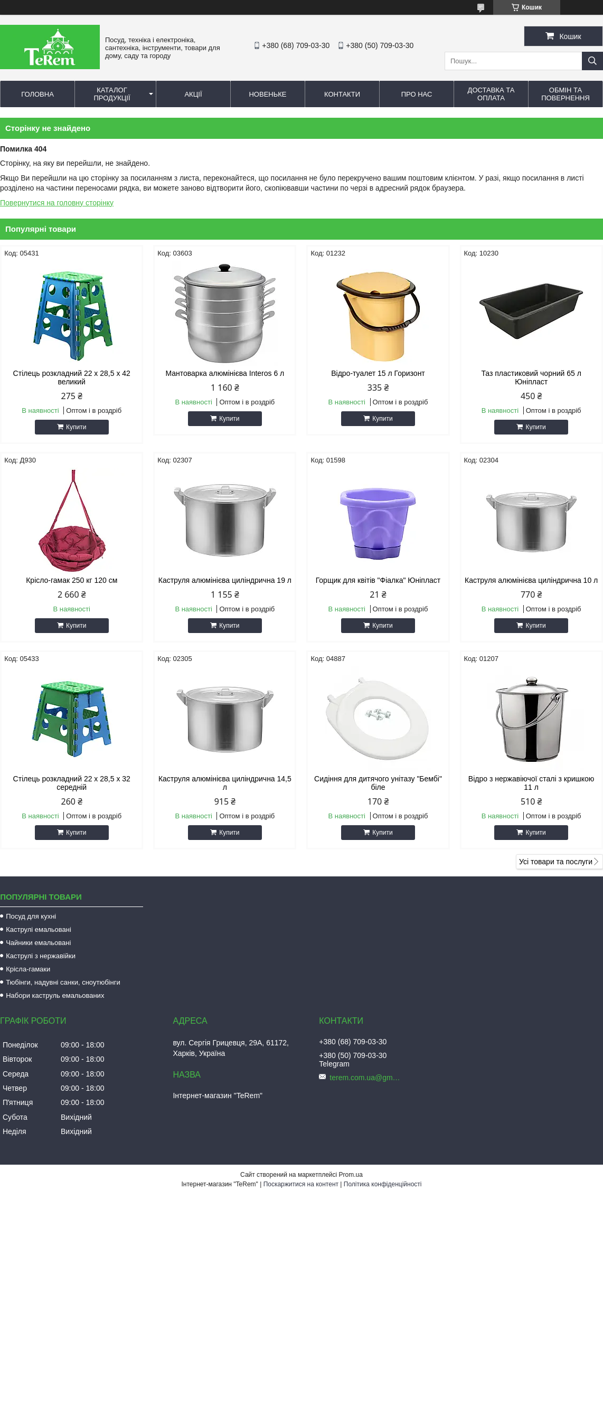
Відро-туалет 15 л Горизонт (378, 373)
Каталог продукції (111, 94)
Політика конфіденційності (383, 1184)
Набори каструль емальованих (55, 995)
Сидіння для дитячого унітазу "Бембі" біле (378, 783)
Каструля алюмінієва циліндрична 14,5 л (224, 783)
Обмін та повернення (565, 94)
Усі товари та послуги (555, 861)
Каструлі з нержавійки (41, 956)
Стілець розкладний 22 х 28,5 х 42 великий (71, 377)
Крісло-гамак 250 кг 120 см (71, 580)
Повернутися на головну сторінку (57, 203)
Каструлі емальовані (38, 929)
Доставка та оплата (491, 94)
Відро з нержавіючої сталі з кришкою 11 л (531, 783)
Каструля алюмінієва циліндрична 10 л (531, 580)
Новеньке (267, 94)
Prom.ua (351, 1174)
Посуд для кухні (31, 916)
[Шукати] (592, 61)
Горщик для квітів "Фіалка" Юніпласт (378, 580)
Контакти (342, 94)
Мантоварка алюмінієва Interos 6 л (224, 373)
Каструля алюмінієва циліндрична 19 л (224, 580)
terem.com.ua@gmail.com (366, 1077)
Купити (76, 427)
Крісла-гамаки (28, 969)
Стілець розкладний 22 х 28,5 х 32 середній (71, 783)
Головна (37, 94)
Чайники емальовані (38, 943)
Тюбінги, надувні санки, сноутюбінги (63, 982)
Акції (193, 94)
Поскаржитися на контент (300, 1184)
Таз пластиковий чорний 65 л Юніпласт (531, 377)
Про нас (416, 94)
